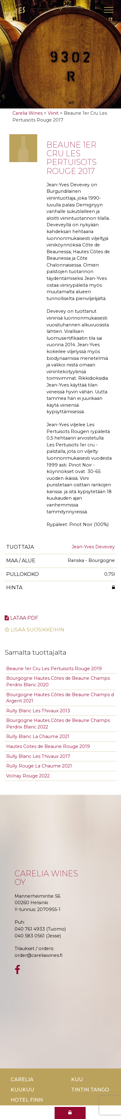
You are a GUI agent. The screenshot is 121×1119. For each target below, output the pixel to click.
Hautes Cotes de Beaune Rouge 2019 (48, 746)
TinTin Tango (90, 1090)
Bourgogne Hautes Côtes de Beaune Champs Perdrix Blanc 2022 (58, 724)
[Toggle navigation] (108, 9)
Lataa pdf (21, 618)
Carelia (22, 1079)
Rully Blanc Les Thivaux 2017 (38, 756)
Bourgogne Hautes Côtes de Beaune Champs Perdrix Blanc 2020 (58, 681)
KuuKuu (22, 1090)
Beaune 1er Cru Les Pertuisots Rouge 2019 (54, 668)
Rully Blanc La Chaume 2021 (37, 736)
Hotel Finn (27, 1100)
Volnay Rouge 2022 (28, 776)
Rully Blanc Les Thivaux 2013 (38, 711)
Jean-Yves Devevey (93, 547)
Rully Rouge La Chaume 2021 (39, 766)
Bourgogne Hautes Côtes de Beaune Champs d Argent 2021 (60, 698)
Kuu (77, 1079)
